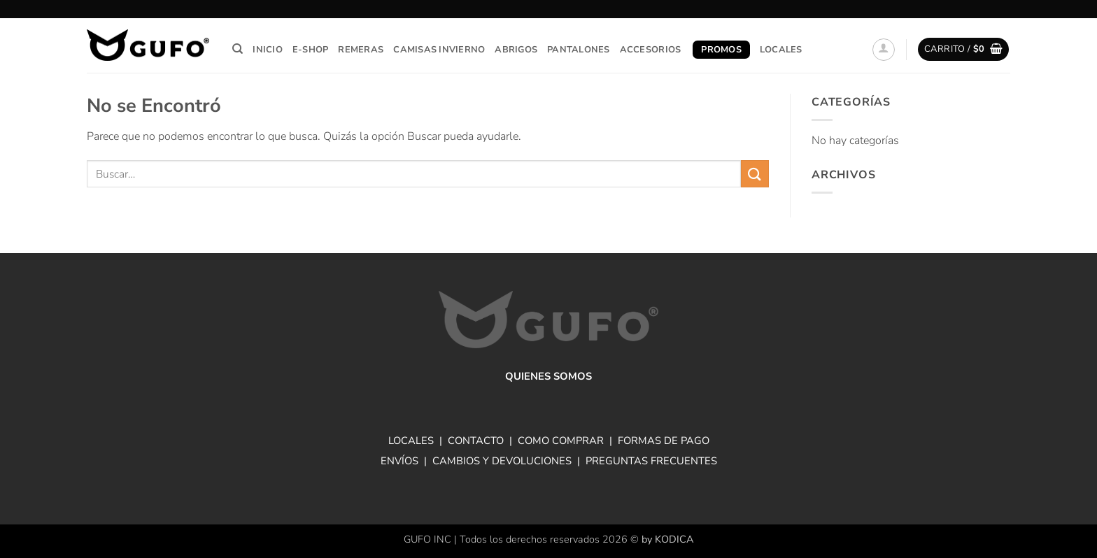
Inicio (268, 49)
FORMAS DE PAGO (663, 441)
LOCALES (411, 441)
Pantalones (578, 49)
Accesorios (650, 49)
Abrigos (516, 49)
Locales (781, 49)
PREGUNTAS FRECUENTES (651, 461)
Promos (721, 49)
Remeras (360, 49)
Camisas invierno (439, 49)
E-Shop (310, 49)
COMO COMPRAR (561, 441)
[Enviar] (755, 173)
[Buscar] (237, 49)
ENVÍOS (399, 461)
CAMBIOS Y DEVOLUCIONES (502, 461)
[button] (883, 49)
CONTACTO (476, 441)
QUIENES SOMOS (548, 376)
